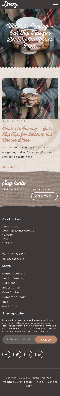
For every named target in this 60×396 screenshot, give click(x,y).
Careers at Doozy (14, 297)
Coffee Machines (13, 274)
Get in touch (44, 196)
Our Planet (9, 283)
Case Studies (11, 292)
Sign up (46, 339)
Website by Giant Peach (17, 382)
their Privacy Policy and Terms (35, 326)
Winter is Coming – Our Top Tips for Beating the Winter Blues (27, 134)
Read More (9, 167)
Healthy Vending (13, 278)
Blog (5, 302)
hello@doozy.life (13, 259)
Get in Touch (11, 306)
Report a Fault (12, 288)
